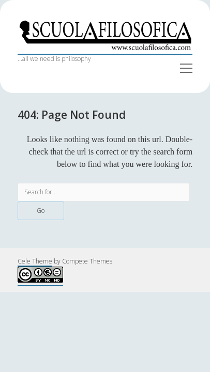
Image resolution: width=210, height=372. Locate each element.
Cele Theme (35, 261)
